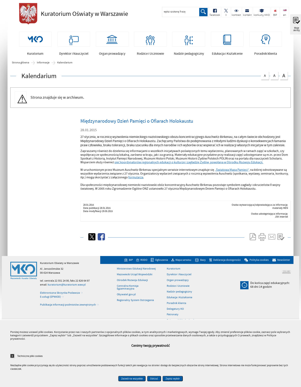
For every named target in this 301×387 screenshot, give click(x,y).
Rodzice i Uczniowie (178, 289)
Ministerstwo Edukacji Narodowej (136, 271)
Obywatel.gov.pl (126, 297)
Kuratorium (173, 271)
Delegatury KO (175, 311)
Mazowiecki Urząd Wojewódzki (134, 277)
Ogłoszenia (161, 263)
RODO (143, 263)
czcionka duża (284, 78)
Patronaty (172, 317)
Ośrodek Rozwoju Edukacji (132, 283)
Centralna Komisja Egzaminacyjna (127, 290)
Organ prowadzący (178, 283)
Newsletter (283, 263)
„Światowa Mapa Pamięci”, (232, 173)
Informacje (43, 65)
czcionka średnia (274, 78)
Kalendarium (64, 65)
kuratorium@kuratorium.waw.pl (67, 288)
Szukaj (203, 12)
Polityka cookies (259, 263)
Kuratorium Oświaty (72, 14)
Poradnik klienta (176, 306)
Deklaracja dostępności (227, 263)
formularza (135, 180)
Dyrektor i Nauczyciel (179, 277)
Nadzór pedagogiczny (179, 294)
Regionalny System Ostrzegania (135, 303)
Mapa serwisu (183, 263)
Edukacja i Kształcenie (179, 300)
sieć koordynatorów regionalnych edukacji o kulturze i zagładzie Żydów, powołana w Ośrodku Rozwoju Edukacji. (188, 165)
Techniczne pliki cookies (30, 356)
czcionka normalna (265, 78)
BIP (131, 263)
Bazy (203, 263)
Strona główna (20, 65)
